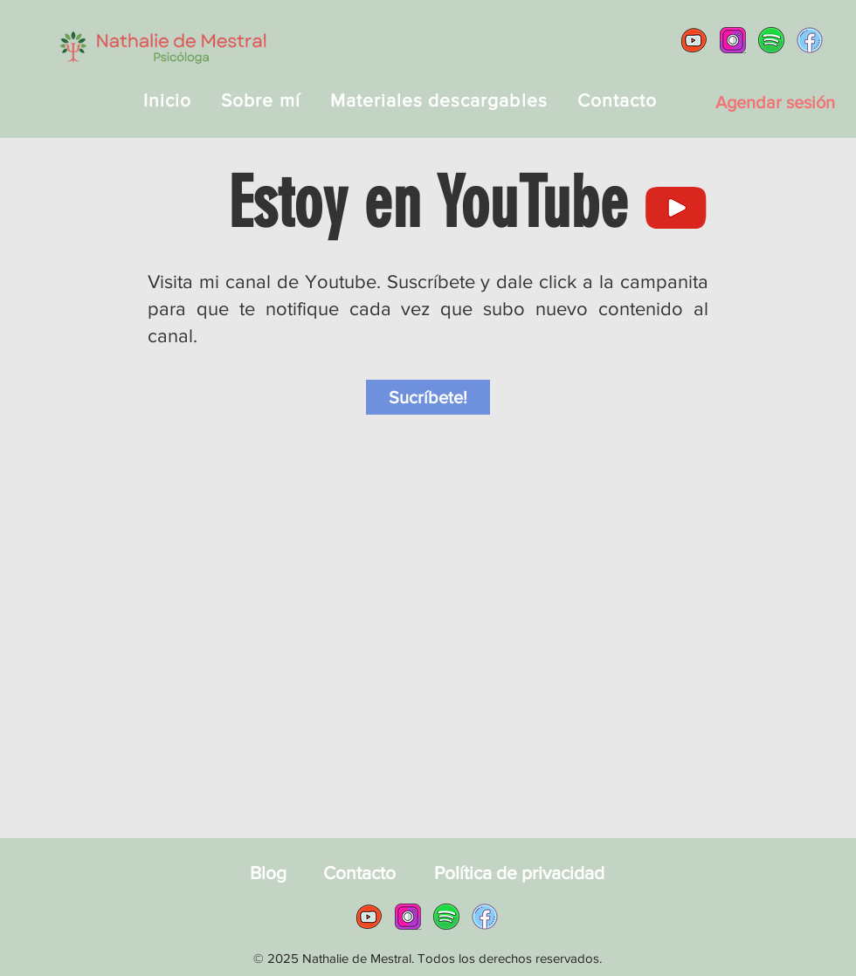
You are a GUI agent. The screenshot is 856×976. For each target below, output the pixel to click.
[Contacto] (359, 872)
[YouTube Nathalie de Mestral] (694, 40)
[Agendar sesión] (775, 102)
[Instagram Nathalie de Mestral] (733, 40)
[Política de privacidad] (519, 872)
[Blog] (267, 872)
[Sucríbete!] (428, 397)
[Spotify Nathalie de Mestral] (771, 40)
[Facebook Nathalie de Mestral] (810, 40)
